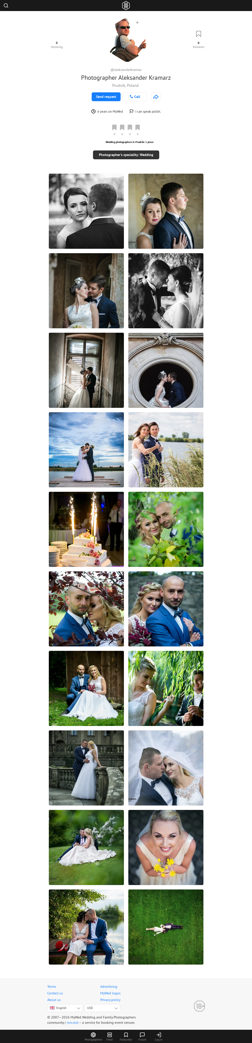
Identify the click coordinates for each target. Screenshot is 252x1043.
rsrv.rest (72, 1022)
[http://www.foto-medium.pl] (156, 96)
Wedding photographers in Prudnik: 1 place (129, 142)
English (58, 1008)
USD (90, 1008)
